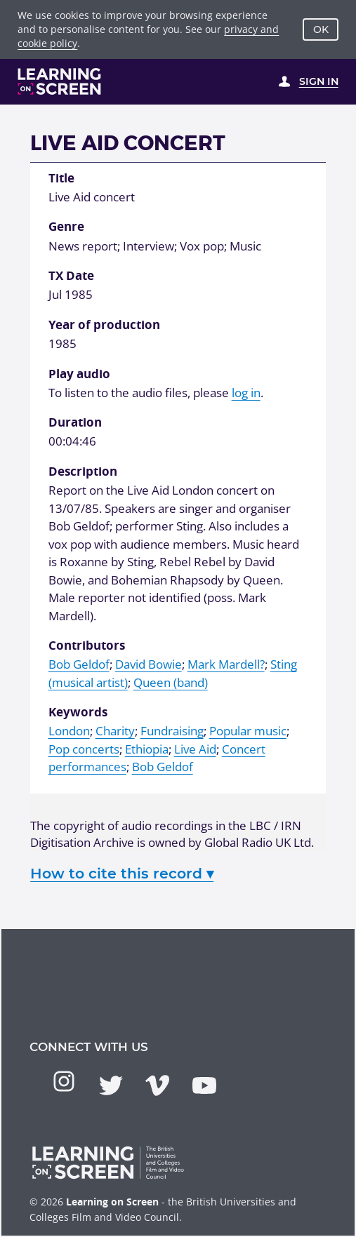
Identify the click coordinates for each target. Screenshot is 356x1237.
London (69, 731)
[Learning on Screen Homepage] (60, 81)
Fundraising (172, 731)
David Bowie (148, 664)
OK (321, 29)
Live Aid (195, 749)
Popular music (247, 731)
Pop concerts (83, 749)
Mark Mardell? (226, 664)
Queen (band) (170, 682)
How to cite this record (121, 873)
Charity (115, 731)
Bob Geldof (79, 664)
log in (246, 393)
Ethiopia (147, 749)
